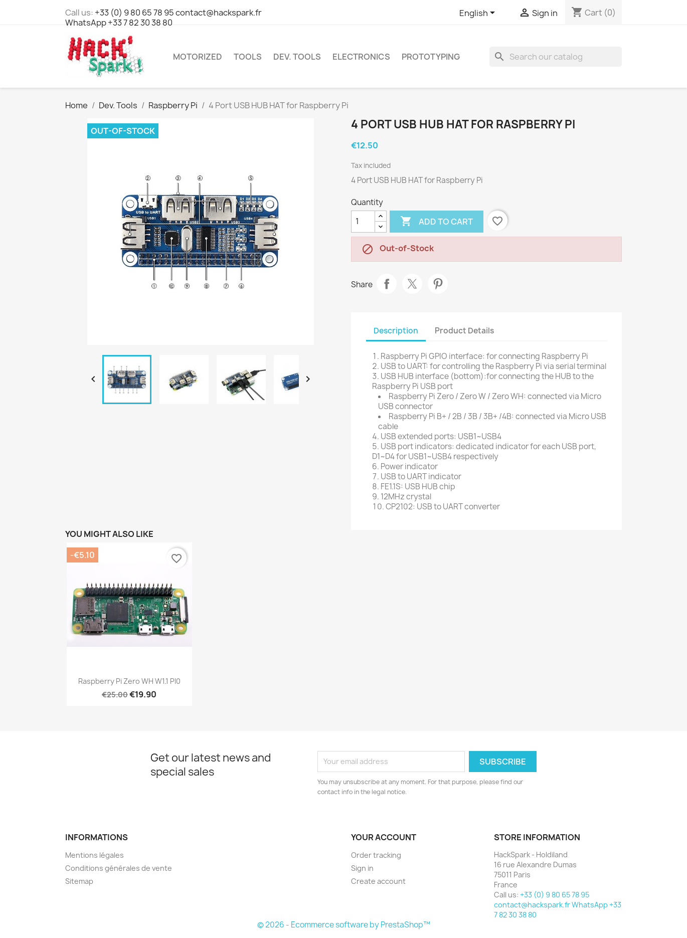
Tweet (412, 284)
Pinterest (438, 284)
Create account (378, 881)
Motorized (197, 56)
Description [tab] (396, 330)
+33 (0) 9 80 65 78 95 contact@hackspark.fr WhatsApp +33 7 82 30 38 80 (163, 17)
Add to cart (436, 221)
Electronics (361, 56)
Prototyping (431, 56)
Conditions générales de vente (118, 868)
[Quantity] (363, 222)
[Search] (555, 57)
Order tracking (376, 855)
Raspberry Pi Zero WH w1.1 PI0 (129, 681)
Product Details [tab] (464, 330)
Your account (383, 837)
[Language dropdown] (478, 14)
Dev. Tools (297, 56)
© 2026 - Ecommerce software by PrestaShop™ (343, 924)
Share (387, 284)
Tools (248, 56)
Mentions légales (94, 855)
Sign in (362, 868)
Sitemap (79, 881)
